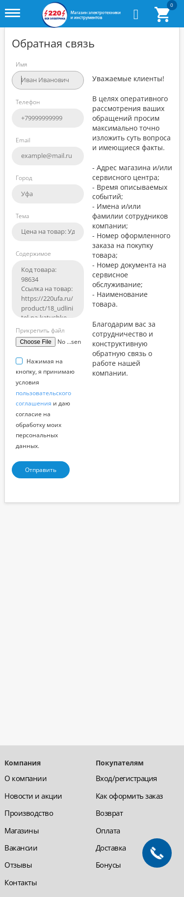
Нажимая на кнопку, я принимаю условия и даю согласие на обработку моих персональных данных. (45, 403)
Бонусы (108, 865)
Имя (21, 64)
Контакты (20, 882)
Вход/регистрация (126, 778)
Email (23, 140)
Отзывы (18, 865)
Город (24, 178)
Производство (28, 813)
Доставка (111, 847)
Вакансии (20, 847)
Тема (22, 216)
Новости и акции (33, 796)
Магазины (21, 830)
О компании (25, 778)
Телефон (28, 102)
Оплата (108, 830)
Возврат (109, 813)
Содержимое (33, 253)
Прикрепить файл (40, 330)
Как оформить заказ (129, 796)
